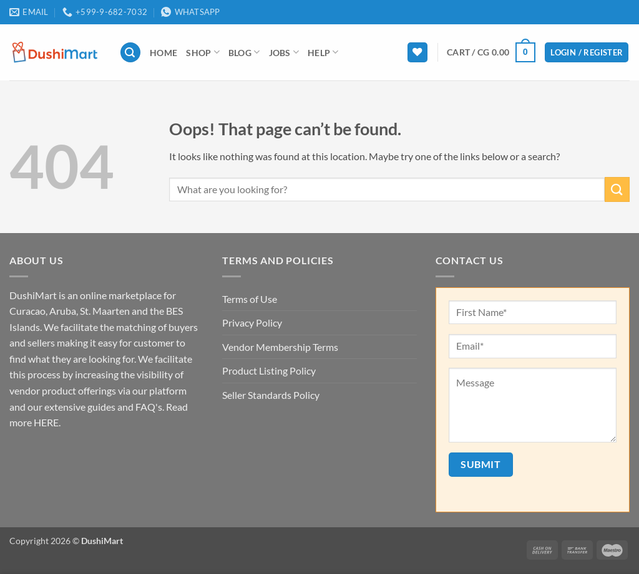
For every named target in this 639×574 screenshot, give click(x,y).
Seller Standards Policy (271, 395)
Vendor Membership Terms (280, 347)
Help (323, 52)
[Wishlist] (417, 52)
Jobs (284, 52)
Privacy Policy (252, 322)
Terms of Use (249, 299)
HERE (46, 422)
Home (163, 52)
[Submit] (617, 189)
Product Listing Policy (269, 370)
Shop (203, 52)
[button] (130, 52)
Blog (244, 52)
